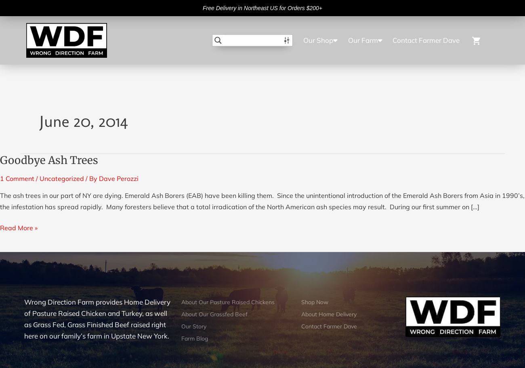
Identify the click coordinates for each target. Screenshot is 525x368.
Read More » (19, 227)
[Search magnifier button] (218, 40)
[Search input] (252, 40)
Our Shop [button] (320, 40)
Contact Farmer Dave (426, 40)
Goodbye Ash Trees (49, 160)
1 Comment (17, 179)
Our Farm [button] (365, 40)
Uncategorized (62, 179)
